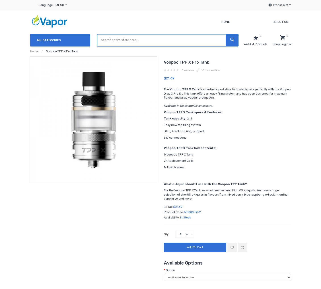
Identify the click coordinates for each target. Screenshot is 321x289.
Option (170, 270)
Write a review (211, 70)
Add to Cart (195, 247)
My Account (282, 4)
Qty (166, 234)
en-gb (61, 4)
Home (34, 51)
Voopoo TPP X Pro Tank (62, 51)
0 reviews (188, 70)
